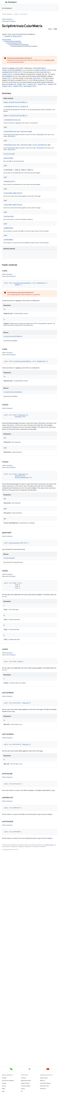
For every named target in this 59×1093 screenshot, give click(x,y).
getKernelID (8, 158)
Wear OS (42, 1080)
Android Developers (7, 14)
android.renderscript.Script (14, 43)
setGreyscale (8, 216)
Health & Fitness (25, 1083)
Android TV (43, 1088)
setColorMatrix (9, 193)
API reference (7, 8)
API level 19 (13, 276)
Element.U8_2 (21, 84)
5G (22, 1091)
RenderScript (13, 106)
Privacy (23, 1088)
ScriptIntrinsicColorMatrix (18, 102)
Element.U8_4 (42, 84)
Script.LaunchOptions (40, 145)
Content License (49, 845)
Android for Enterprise (8, 1080)
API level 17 (10, 19)
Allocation (37, 78)
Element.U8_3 (32, 84)
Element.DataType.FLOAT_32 (44, 70)
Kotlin (50, 29)
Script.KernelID (9, 154)
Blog (3, 1091)
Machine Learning (26, 1080)
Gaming (23, 1078)
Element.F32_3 (18, 86)
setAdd (6, 170)
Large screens (44, 1078)
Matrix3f (17, 193)
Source (4, 1086)
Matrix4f (17, 205)
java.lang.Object (6, 39)
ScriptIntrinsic (16, 36)
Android (4, 1078)
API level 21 (10, 465)
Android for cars (44, 1086)
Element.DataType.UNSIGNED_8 (12, 70)
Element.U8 (12, 84)
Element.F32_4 (7, 74)
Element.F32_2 (7, 86)
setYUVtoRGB (8, 239)
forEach (6, 131)
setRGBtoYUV (8, 228)
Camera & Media (25, 1086)
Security (4, 1083)
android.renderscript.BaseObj (12, 41)
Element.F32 (52, 84)
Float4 (11, 181)
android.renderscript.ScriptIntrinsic (19, 44)
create (6, 106)
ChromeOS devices (45, 1083)
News (3, 1088)
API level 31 (13, 21)
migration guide (49, 60)
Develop (16, 14)
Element (23, 106)
